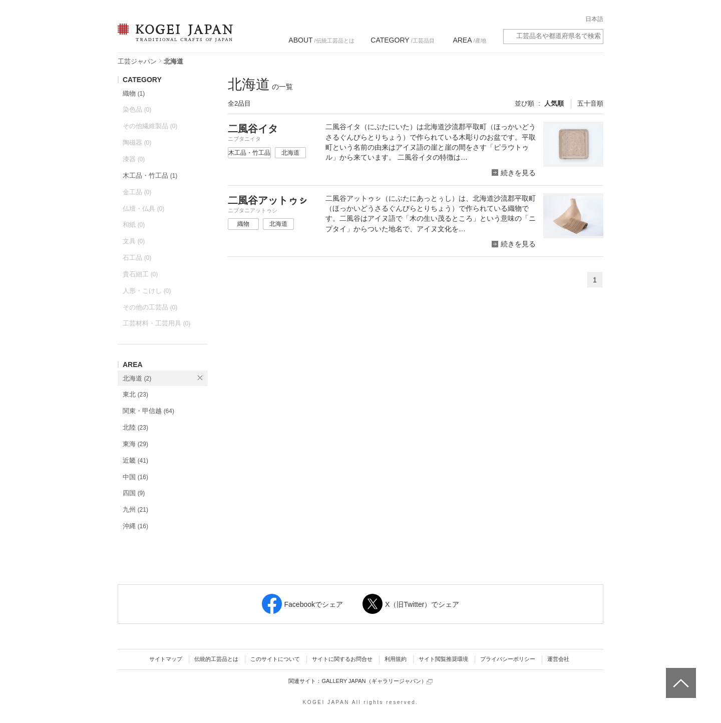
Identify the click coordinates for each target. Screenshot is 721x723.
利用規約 (396, 659)
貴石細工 (140, 274)
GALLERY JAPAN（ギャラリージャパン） (376, 681)
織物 (134, 93)
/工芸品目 (402, 40)
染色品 (137, 109)
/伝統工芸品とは (321, 40)
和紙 (134, 224)
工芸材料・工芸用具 (156, 323)
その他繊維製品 (150, 126)
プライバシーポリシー (507, 659)
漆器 (134, 159)
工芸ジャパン (137, 61)
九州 (135, 509)
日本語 (594, 19)
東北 (135, 394)
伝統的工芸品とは (216, 659)
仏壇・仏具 (143, 208)
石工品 (137, 257)
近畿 (135, 460)
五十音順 (590, 103)
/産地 (469, 40)
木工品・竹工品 (150, 175)
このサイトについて (275, 659)
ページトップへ (679, 675)
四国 (134, 493)
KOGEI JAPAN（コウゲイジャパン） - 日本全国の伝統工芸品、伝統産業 (173, 39)
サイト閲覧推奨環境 (443, 659)
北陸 (135, 427)
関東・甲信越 (148, 411)
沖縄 (135, 526)
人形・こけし (147, 290)
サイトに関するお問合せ (342, 659)
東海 (135, 444)
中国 (135, 477)
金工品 (137, 192)
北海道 (137, 378)
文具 (134, 241)
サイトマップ (165, 659)
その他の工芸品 (150, 307)
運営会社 (558, 659)
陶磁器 (137, 142)
